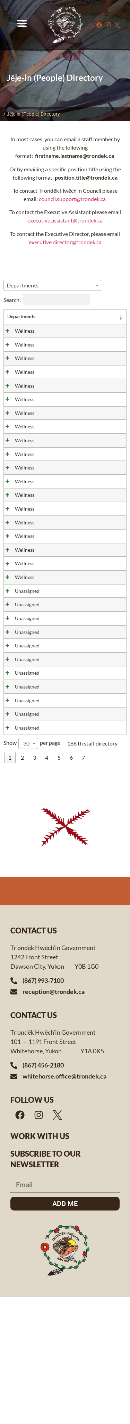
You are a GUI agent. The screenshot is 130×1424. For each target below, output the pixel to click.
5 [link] (59, 884)
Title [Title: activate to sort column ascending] (67, 316)
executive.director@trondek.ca (65, 242)
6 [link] (71, 884)
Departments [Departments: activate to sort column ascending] (21, 316)
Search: (46, 299)
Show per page (31, 870)
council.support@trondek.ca (73, 199)
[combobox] (52, 285)
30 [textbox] (26, 870)
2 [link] (22, 884)
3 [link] (34, 884)
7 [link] (83, 884)
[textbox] (24, 285)
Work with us (39, 1263)
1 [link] (9, 884)
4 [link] (46, 884)
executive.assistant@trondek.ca (65, 220)
